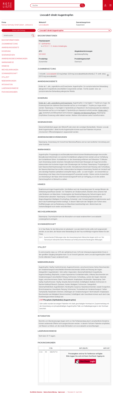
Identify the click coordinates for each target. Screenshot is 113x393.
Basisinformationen (10, 40)
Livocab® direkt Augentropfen (51, 30)
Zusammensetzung (10, 44)
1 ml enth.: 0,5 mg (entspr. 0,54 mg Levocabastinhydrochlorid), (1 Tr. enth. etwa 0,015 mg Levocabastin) (72, 75)
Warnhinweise (8, 62)
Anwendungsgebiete (10, 47)
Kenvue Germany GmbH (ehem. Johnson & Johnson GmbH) (23, 25)
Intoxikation (7, 85)
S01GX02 (42, 54)
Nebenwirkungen (9, 81)
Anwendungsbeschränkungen (14, 59)
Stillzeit (5, 77)
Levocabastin (44, 25)
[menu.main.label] (110, 5)
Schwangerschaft (9, 73)
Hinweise (5, 66)
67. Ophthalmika (44, 44)
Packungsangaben (9, 92)
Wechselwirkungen (10, 70)
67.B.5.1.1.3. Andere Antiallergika (55, 46)
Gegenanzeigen (8, 55)
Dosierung (6, 51)
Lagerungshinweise (10, 88)
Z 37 (41, 300)
